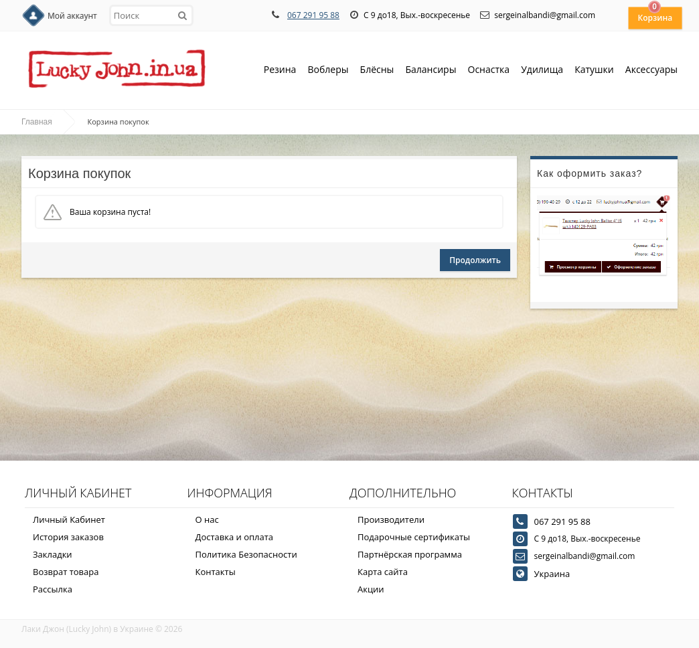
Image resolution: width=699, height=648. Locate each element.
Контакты (216, 572)
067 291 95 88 (313, 15)
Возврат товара (65, 572)
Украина (552, 574)
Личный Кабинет (69, 519)
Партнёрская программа (410, 554)
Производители (391, 519)
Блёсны (377, 70)
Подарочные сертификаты (414, 537)
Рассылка (52, 589)
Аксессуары (651, 69)
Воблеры (327, 70)
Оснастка (489, 70)
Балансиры (430, 70)
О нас (207, 519)
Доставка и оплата (235, 537)
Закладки (52, 554)
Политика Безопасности (246, 554)
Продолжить (475, 260)
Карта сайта (383, 572)
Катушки (594, 70)
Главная (36, 122)
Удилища (542, 70)
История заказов (68, 537)
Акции (371, 589)
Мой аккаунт (72, 15)
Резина (280, 70)
